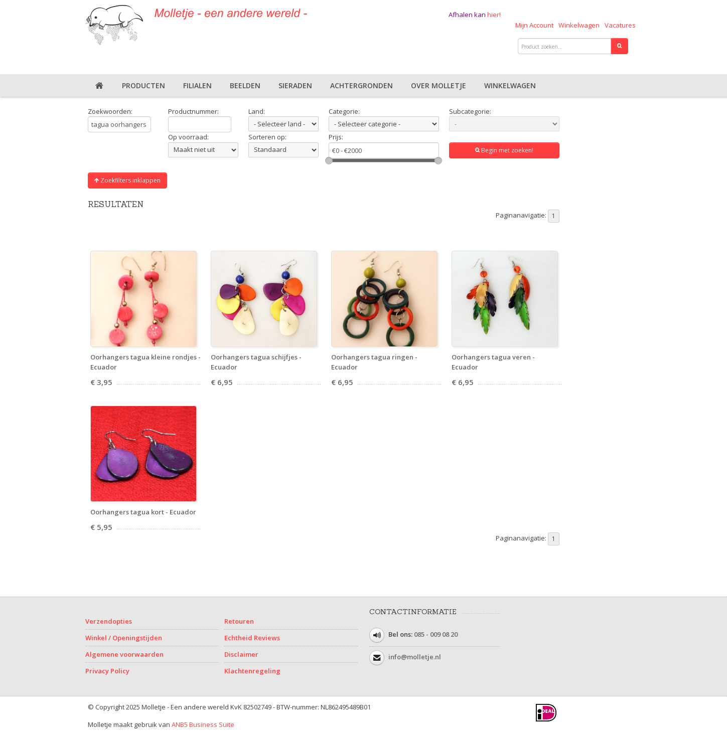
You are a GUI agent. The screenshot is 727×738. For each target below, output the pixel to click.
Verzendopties (108, 621)
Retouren (239, 621)
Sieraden (295, 85)
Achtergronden (361, 85)
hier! (494, 14)
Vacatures (620, 25)
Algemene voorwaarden (124, 654)
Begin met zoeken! (504, 150)
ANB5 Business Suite (203, 724)
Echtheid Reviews (252, 637)
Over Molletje (438, 85)
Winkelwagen (579, 25)
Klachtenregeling (252, 670)
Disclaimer (241, 654)
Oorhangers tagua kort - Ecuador (143, 511)
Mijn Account (534, 25)
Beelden (245, 85)
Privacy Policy (107, 670)
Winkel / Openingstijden (123, 637)
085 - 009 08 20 (436, 634)
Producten (143, 85)
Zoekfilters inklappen (127, 180)
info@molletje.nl (414, 656)
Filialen (197, 85)
